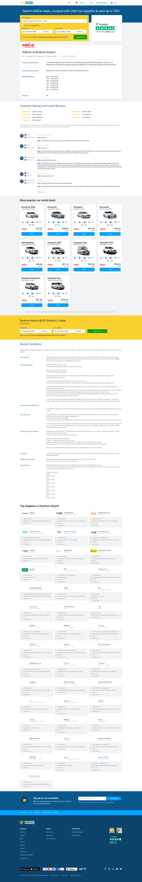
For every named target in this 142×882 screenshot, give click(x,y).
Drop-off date (59, 28)
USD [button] (69, 3)
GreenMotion (33, 607)
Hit (30, 701)
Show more (41, 192)
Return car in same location (31, 25)
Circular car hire (34, 776)
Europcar (101, 625)
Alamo (66, 757)
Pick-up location (26, 18)
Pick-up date (25, 28)
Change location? (25, 323)
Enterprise (101, 663)
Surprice (66, 738)
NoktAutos (67, 701)
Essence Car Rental (70, 531)
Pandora (66, 663)
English (80, 3)
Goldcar (31, 719)
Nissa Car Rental (103, 757)
